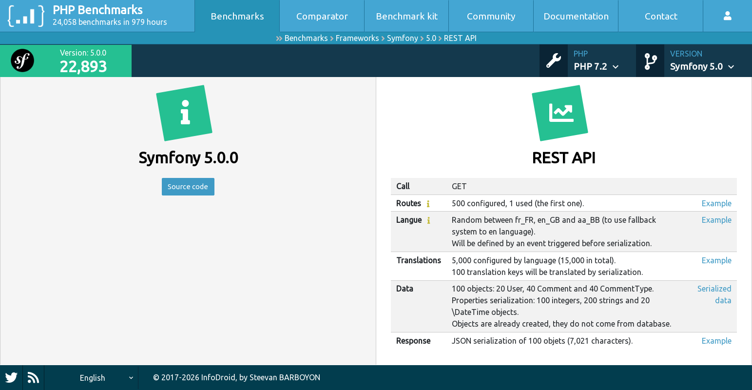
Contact (661, 16)
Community (491, 16)
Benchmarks (237, 16)
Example (717, 203)
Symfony (402, 38)
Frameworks (357, 38)
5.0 (431, 38)
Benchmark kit (407, 16)
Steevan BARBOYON (285, 377)
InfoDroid (218, 377)
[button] (605, 61)
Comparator (322, 16)
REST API (460, 38)
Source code (188, 187)
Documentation (576, 16)
